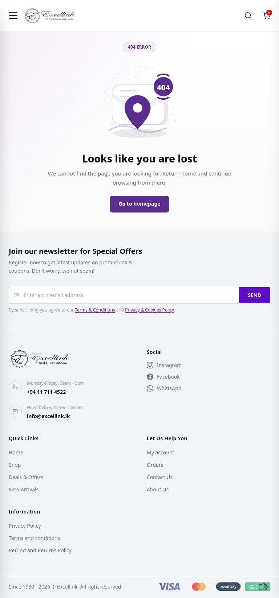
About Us (158, 489)
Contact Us (160, 477)
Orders (155, 464)
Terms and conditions (34, 538)
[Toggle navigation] (13, 16)
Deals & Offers (26, 477)
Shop (15, 464)
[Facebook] (208, 376)
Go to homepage (139, 203)
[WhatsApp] (208, 388)
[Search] (248, 16)
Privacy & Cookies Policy (149, 310)
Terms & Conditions (95, 310)
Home (16, 452)
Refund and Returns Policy (40, 550)
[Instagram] (208, 365)
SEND (254, 295)
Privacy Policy (25, 525)
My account (160, 452)
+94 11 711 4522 (46, 391)
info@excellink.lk (48, 416)
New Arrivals (24, 489)
